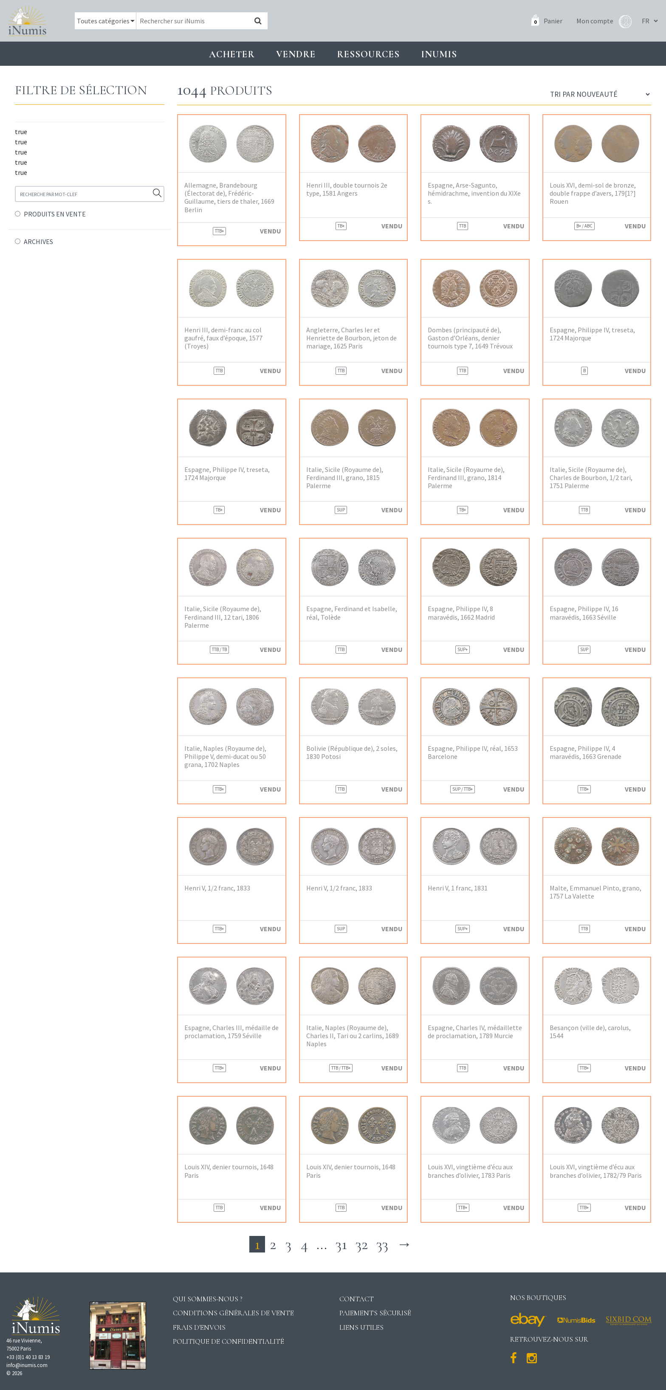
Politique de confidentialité (228, 1341)
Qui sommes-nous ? (208, 1299)
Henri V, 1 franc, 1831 (458, 888)
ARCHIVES (38, 241)
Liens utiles (361, 1327)
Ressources (368, 54)
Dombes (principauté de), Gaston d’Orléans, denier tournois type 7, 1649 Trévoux (470, 338)
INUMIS (439, 54)
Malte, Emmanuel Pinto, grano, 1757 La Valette (595, 892)
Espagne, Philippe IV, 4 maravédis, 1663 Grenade (585, 752)
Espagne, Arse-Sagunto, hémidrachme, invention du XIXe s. (474, 193)
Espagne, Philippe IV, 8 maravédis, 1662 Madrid (461, 613)
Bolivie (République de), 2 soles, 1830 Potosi (352, 752)
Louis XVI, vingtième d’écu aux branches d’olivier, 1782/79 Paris (596, 1171)
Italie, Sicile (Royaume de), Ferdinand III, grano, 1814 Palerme (466, 478)
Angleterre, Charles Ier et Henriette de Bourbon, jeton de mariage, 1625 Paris (351, 338)
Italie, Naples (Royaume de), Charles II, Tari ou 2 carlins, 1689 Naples (352, 1036)
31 (341, 1244)
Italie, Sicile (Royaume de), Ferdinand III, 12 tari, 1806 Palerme (222, 617)
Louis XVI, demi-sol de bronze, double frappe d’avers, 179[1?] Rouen (593, 193)
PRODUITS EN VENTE (55, 214)
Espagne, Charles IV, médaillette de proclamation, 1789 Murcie (475, 1032)
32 (362, 1244)
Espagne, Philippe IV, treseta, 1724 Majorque (592, 334)
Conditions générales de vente (233, 1313)
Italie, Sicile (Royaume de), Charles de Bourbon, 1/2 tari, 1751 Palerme (591, 478)
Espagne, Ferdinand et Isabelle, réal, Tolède (351, 613)
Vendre (296, 54)
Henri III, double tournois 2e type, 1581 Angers (346, 189)
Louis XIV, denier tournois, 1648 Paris (229, 1171)
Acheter (232, 54)
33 (382, 1244)
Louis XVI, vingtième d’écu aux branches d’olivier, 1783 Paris (470, 1171)
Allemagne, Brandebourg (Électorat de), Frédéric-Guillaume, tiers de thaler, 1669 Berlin (229, 197)
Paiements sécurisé (375, 1313)
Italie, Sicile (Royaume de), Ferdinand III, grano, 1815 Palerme (344, 478)
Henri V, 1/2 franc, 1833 (217, 888)
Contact (356, 1299)
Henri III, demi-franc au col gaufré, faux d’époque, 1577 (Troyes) (223, 338)
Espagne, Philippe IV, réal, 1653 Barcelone (473, 752)
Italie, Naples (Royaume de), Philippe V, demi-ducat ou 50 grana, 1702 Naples (225, 756)
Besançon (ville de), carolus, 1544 (590, 1032)
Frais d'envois (199, 1327)
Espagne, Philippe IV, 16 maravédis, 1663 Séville (584, 613)
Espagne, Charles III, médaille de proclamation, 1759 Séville (231, 1032)
